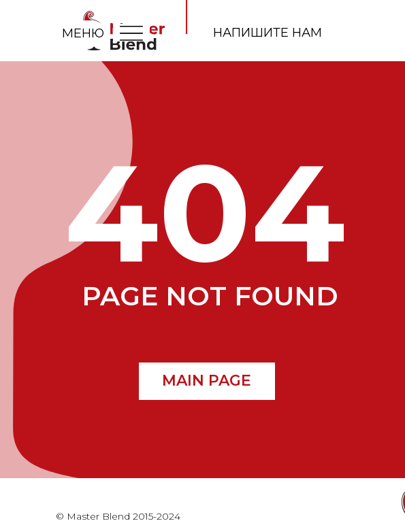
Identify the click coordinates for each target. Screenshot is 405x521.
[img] (131, 32)
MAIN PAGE (206, 380)
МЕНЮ (83, 33)
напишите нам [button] (267, 32)
